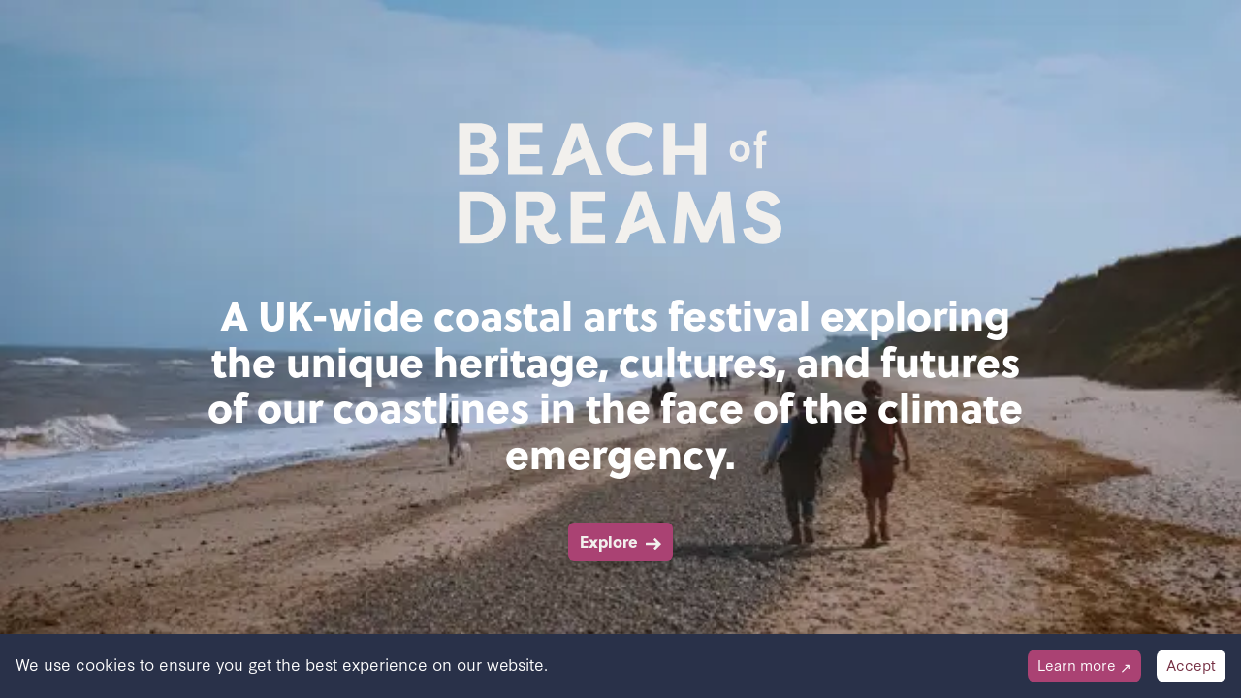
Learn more (1084, 664)
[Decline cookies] (1084, 666)
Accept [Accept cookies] (1191, 664)
